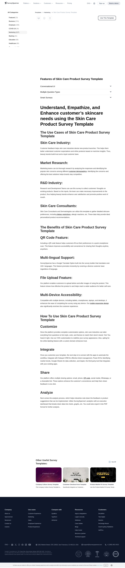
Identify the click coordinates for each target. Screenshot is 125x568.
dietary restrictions (64, 214)
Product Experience (34, 527)
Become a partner (80, 534)
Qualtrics (54, 514)
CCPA (43, 551)
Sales (30, 520)
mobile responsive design (99, 303)
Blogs (76, 527)
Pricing (69, 3)
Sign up (102, 3)
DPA (40, 551)
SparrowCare (9, 517)
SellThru (101, 530)
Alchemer (55, 520)
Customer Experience (35, 514)
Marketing (48, 12)
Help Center (79, 530)
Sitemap (34, 551)
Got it (105, 565)
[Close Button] (112, 565)
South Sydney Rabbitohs (106, 527)
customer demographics (78, 171)
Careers (7, 527)
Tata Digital (101, 517)
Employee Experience (35, 524)
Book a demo (113, 3)
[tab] (39, 18)
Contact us (8, 524)
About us (7, 514)
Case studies (79, 524)
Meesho (100, 520)
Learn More (100, 565)
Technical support (80, 537)
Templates (38, 12)
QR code (86, 378)
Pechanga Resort (103, 524)
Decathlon (101, 514)
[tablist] (44, 18)
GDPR (38, 551)
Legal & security (80, 517)
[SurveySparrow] (12, 3)
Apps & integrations (81, 514)
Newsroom (8, 520)
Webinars (78, 520)
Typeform (54, 517)
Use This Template (107, 18)
